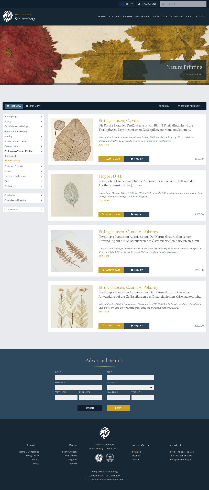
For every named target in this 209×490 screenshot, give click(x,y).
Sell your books (69, 451)
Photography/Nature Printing (18, 151)
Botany (7, 121)
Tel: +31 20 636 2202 (181, 455)
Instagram (136, 451)
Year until (136, 392)
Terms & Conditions (29, 451)
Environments (11, 209)
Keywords (60, 382)
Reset (118, 408)
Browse (127, 16)
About (190, 16)
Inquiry (137, 158)
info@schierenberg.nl (180, 459)
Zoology (8, 186)
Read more (103, 144)
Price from (60, 392)
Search (90, 408)
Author (59, 372)
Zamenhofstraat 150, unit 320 (104, 475)
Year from (112, 392)
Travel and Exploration (15, 176)
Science (8, 171)
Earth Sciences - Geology (16, 126)
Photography (11, 156)
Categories (114, 16)
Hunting (8, 136)
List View (14, 106)
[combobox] (126, 4)
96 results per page (189, 106)
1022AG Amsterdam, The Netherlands (104, 479)
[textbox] (126, 4)
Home (101, 16)
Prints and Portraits (13, 166)
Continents (9, 195)
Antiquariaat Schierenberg (104, 471)
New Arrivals (143, 16)
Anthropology (11, 116)
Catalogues (176, 16)
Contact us (111, 448)
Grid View (33, 106)
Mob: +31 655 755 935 (182, 451)
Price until (84, 392)
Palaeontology (11, 146)
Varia (6, 180)
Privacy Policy (32, 455)
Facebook (136, 455)
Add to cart (111, 158)
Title (109, 372)
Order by (164, 106)
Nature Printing (12, 160)
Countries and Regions (15, 200)
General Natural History (15, 131)
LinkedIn (135, 459)
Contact (201, 16)
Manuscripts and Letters (16, 141)
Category (112, 382)
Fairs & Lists (160, 16)
